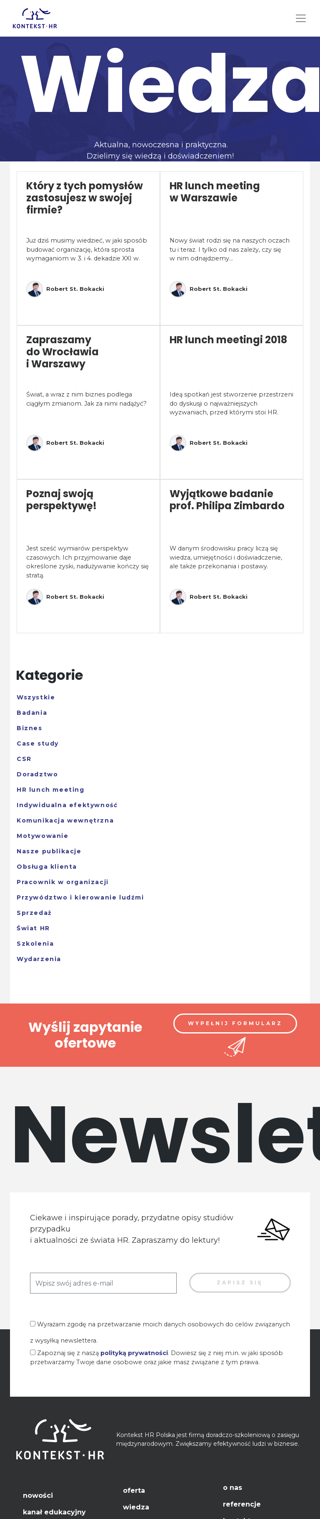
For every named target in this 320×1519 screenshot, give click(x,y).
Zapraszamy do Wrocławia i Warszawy (62, 352)
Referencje (242, 1504)
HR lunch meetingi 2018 (228, 340)
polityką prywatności (134, 1353)
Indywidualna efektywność (67, 805)
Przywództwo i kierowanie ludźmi (80, 897)
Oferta (134, 1490)
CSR (24, 759)
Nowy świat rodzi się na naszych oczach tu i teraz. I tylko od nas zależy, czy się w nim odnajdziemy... (230, 249)
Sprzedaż (34, 913)
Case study (38, 743)
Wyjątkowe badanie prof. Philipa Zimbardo (227, 500)
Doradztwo (37, 774)
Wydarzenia (39, 959)
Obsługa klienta (47, 866)
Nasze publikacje (49, 851)
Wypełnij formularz (235, 1023)
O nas (232, 1488)
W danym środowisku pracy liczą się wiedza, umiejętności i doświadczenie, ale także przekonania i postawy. (226, 557)
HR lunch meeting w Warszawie (215, 192)
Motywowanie (43, 836)
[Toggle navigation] (301, 18)
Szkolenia (35, 943)
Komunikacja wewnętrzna (65, 820)
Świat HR (33, 928)
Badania (32, 712)
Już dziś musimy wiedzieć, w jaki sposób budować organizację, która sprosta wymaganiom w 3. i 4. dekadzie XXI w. (86, 249)
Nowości (38, 1495)
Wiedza (136, 1507)
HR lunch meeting (51, 789)
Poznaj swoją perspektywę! (61, 500)
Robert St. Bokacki (65, 289)
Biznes (29, 728)
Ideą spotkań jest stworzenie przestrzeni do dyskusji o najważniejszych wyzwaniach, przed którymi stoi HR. (231, 403)
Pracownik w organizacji (63, 882)
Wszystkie (36, 697)
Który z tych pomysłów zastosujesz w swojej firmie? (84, 198)
